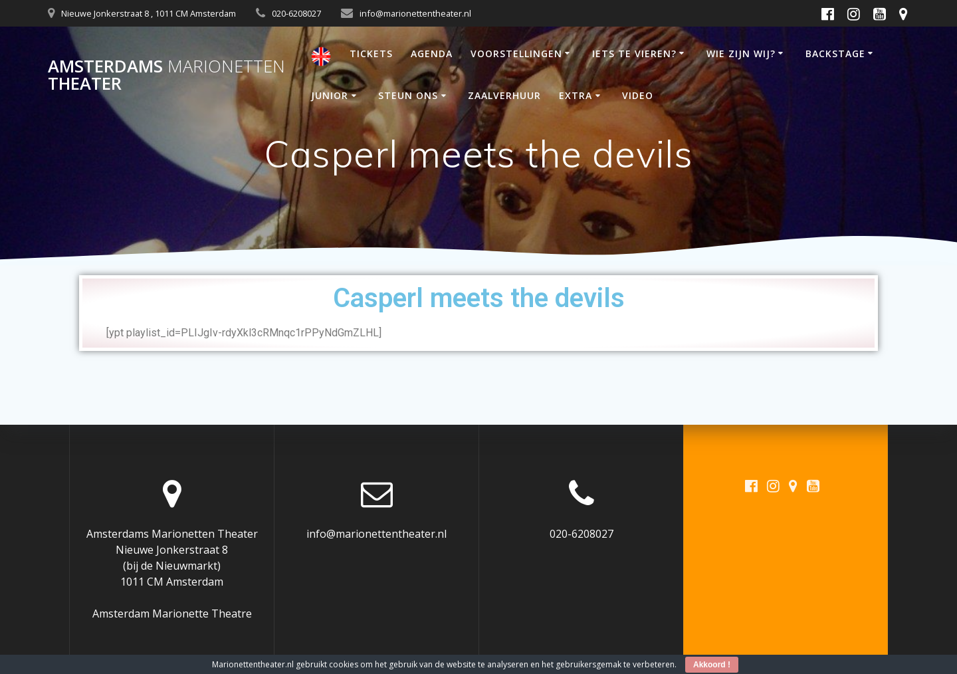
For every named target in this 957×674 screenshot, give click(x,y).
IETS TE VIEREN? (634, 53)
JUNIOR (329, 95)
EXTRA (575, 95)
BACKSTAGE (835, 53)
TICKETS (371, 53)
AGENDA (432, 53)
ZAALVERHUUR (504, 95)
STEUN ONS (408, 95)
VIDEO (637, 95)
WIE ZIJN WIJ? (741, 53)
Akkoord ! (711, 664)
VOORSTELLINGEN (516, 53)
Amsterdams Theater (166, 75)
